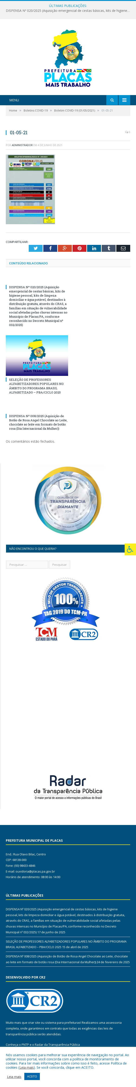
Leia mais (26, 1067)
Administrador (22, 145)
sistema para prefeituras (62, 1022)
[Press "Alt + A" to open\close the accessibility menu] (130, 549)
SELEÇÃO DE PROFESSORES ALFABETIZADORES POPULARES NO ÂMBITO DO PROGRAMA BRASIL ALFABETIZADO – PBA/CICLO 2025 (36, 385)
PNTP (25, 1044)
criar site (34, 1022)
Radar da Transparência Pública (57, 1044)
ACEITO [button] (32, 1076)
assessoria (114, 1022)
